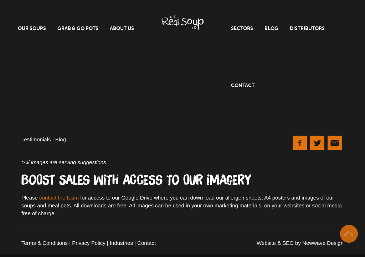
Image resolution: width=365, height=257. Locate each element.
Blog (271, 28)
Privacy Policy (88, 243)
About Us (122, 28)
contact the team (59, 198)
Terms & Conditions (44, 243)
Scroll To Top (349, 234)
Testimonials (36, 139)
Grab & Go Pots (77, 28)
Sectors (242, 28)
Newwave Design (323, 243)
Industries (121, 243)
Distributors (307, 28)
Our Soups (32, 28)
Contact (243, 85)
